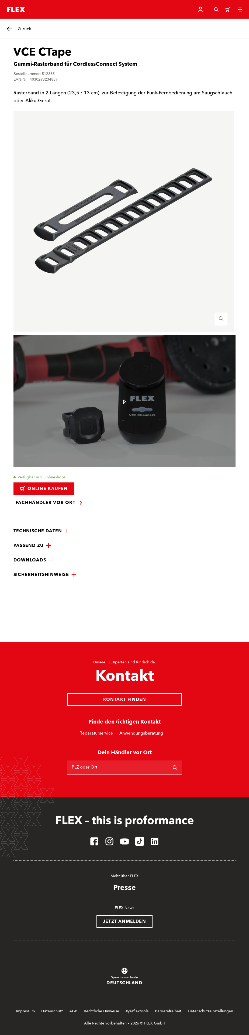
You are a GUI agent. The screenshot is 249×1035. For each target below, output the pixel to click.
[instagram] (109, 841)
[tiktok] (139, 841)
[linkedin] (154, 841)
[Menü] (240, 9)
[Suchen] (175, 767)
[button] (41, 531)
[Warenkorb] (228, 9)
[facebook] (94, 841)
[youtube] (124, 841)
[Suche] (216, 9)
